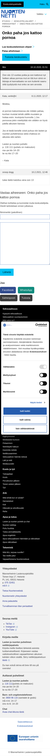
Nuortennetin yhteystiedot (14, 596)
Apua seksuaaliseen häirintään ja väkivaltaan (21, 539)
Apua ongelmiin (9, 535)
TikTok (9, 624)
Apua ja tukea (10, 517)
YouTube (10, 630)
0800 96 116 (12, 698)
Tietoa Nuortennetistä (12, 591)
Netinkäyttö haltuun (11, 447)
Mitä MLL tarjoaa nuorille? (13, 552)
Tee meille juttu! (9, 556)
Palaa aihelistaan (12, 51)
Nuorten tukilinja (9, 525)
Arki (5, 493)
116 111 (9, 684)
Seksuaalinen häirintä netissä (15, 457)
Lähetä (7, 272)
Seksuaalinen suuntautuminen (15, 317)
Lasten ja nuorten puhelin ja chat (16, 521)
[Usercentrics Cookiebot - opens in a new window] (35, 325)
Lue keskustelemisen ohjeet (18, 47)
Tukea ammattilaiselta (12, 532)
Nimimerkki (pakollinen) (11, 212)
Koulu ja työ (9, 469)
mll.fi (4, 586)
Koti (4, 505)
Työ (4, 488)
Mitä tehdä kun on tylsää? (13, 498)
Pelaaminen (8, 443)
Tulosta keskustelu (16, 57)
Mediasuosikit (8, 464)
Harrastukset (8, 501)
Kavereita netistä (10, 450)
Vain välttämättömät (25, 428)
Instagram (10, 627)
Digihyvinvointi (9, 436)
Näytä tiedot (36, 402)
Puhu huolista (8, 528)
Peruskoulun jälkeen (11, 481)
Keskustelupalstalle (12, 4)
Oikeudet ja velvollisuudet (13, 508)
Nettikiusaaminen (10, 453)
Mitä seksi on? (9, 320)
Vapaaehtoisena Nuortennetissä (16, 559)
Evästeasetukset (25, 726)
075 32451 (10, 582)
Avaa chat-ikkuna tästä (13, 712)
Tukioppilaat (8, 474)
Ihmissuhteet (9, 24)
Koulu (5, 477)
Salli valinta (25, 420)
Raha (5, 511)
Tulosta (26, 298)
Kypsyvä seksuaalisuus (12, 314)
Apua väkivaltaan (10, 542)
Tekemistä (8, 547)
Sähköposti (8, 298)
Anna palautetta (9, 601)
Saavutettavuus (25, 722)
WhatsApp (26, 290)
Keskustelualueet (23, 21)
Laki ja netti (7, 460)
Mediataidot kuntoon (11, 440)
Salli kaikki (25, 411)
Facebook (8, 290)
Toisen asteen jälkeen (12, 484)
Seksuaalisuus (10, 309)
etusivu (6, 21)
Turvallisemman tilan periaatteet (17, 606)
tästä (4, 660)
